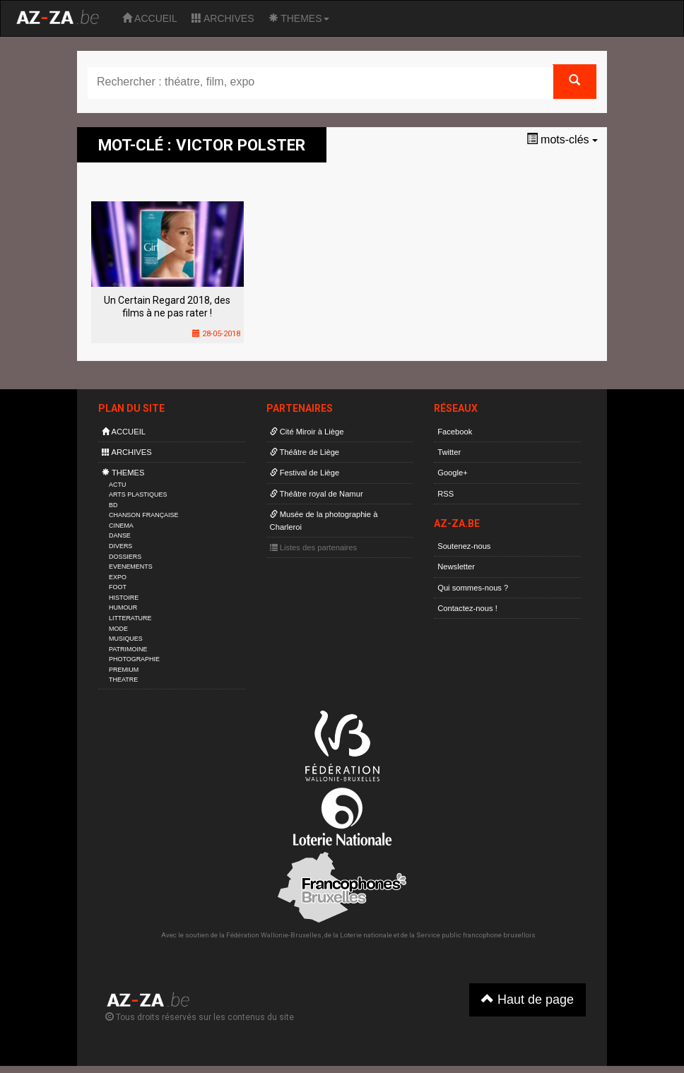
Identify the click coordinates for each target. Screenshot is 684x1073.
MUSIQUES (126, 638)
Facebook (454, 431)
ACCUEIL (149, 18)
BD (113, 505)
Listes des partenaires (314, 547)
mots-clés (562, 140)
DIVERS (120, 546)
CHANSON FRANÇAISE (144, 514)
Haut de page (527, 999)
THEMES (299, 18)
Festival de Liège (305, 472)
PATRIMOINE (128, 649)
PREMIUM (123, 669)
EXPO (117, 577)
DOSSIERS (125, 556)
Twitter (449, 452)
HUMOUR (123, 607)
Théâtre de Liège (305, 452)
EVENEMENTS (131, 566)
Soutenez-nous (463, 546)
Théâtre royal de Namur (316, 494)
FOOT (117, 587)
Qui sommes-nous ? (472, 587)
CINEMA (121, 525)
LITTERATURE (130, 618)
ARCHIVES (222, 18)
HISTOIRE (123, 597)
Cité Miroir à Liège (307, 431)
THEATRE (123, 679)
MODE (118, 628)
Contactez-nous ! (467, 608)
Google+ (452, 472)
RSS (445, 494)
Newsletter (456, 566)
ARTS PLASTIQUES (138, 494)
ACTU (117, 484)
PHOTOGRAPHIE (134, 659)
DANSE (120, 535)
